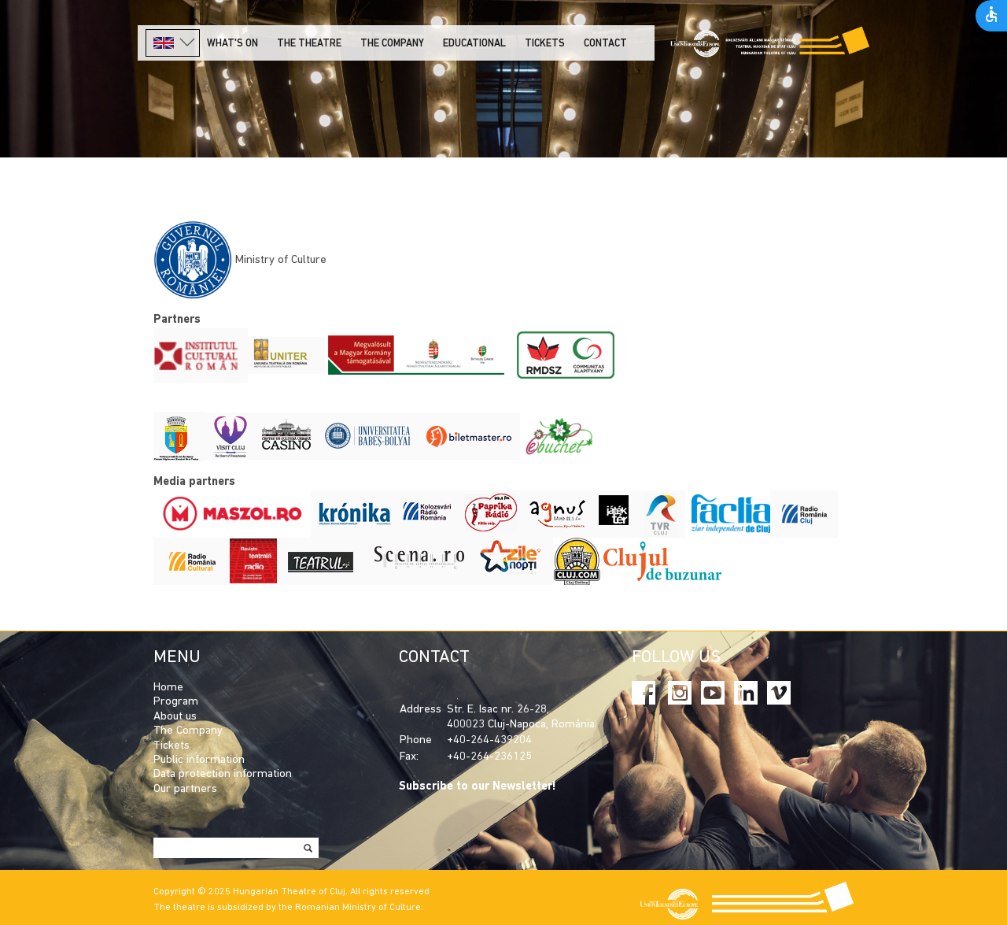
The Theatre (309, 44)
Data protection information (222, 774)
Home (168, 688)
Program (175, 702)
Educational (474, 44)
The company (392, 44)
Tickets (545, 44)
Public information (199, 760)
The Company (188, 731)
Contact (605, 44)
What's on (232, 44)
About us (175, 717)
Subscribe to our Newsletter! (477, 787)
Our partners (185, 789)
